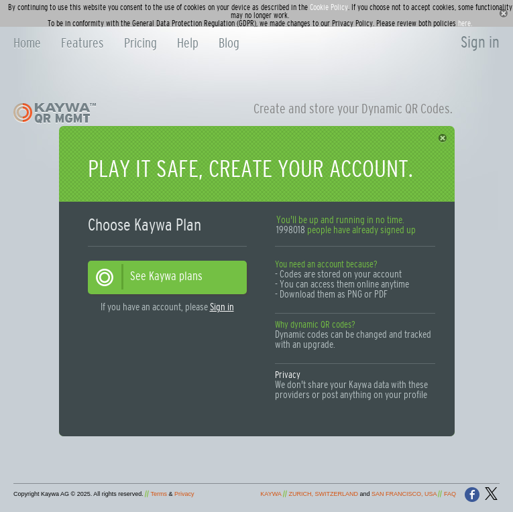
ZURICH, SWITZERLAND (323, 494)
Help (187, 43)
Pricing (140, 43)
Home (27, 43)
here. (465, 23)
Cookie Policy (329, 7)
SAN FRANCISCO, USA (404, 494)
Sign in (480, 43)
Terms (159, 494)
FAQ (450, 494)
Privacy (287, 375)
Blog (229, 43)
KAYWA (270, 494)
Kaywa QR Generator (92, 113)
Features (82, 43)
